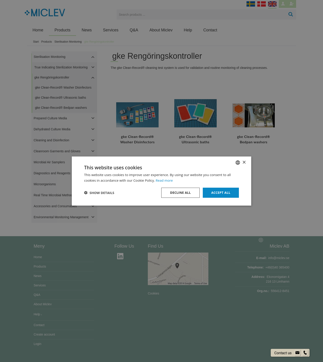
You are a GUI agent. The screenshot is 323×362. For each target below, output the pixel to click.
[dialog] (161, 181)
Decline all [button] (180, 192)
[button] (99, 193)
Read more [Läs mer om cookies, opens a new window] (164, 180)
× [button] (244, 162)
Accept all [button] (220, 192)
